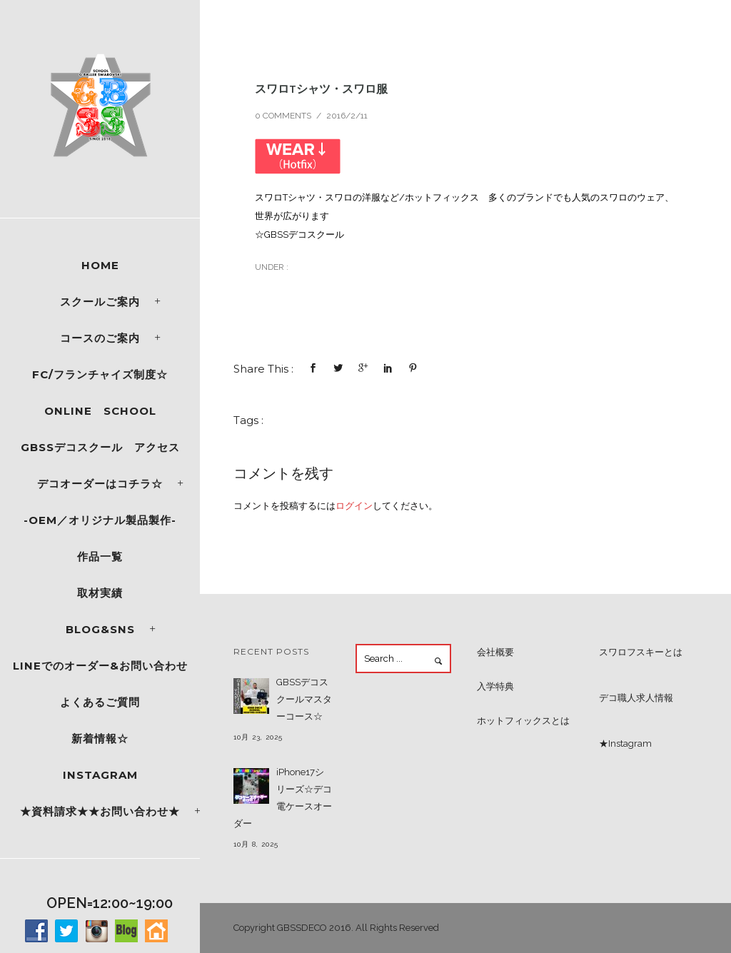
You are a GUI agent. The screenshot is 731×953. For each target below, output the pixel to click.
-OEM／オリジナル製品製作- (100, 520)
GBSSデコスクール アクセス (100, 447)
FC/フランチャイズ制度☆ (100, 374)
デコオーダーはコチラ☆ (100, 483)
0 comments (283, 116)
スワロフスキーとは (640, 652)
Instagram (100, 775)
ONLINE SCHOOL (100, 411)
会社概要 (495, 652)
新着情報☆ (99, 738)
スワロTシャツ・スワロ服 (321, 88)
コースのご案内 (100, 338)
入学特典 (495, 686)
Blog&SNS (100, 629)
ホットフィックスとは (523, 720)
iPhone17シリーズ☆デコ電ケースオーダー (282, 798)
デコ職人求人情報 (636, 697)
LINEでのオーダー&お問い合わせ (100, 665)
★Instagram (625, 743)
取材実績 (100, 593)
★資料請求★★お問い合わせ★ (100, 811)
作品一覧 (100, 556)
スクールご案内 (100, 301)
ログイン (354, 505)
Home (100, 265)
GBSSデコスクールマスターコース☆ (304, 699)
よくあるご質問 (100, 702)
